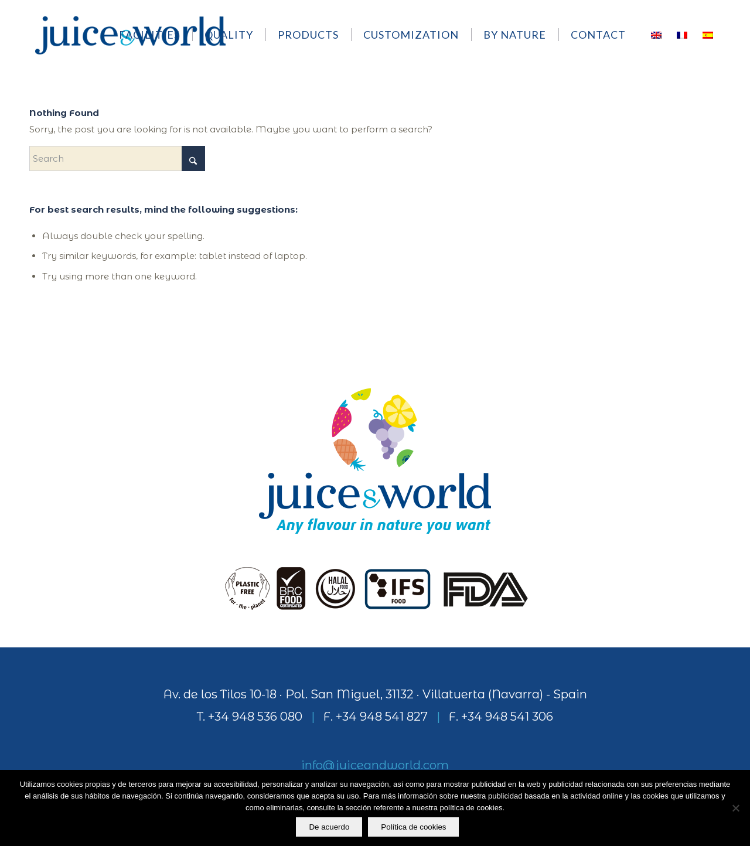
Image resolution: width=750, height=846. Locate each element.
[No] (735, 808)
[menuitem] (154, 34)
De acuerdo (329, 827)
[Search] (117, 158)
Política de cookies (413, 827)
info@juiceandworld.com (375, 765)
